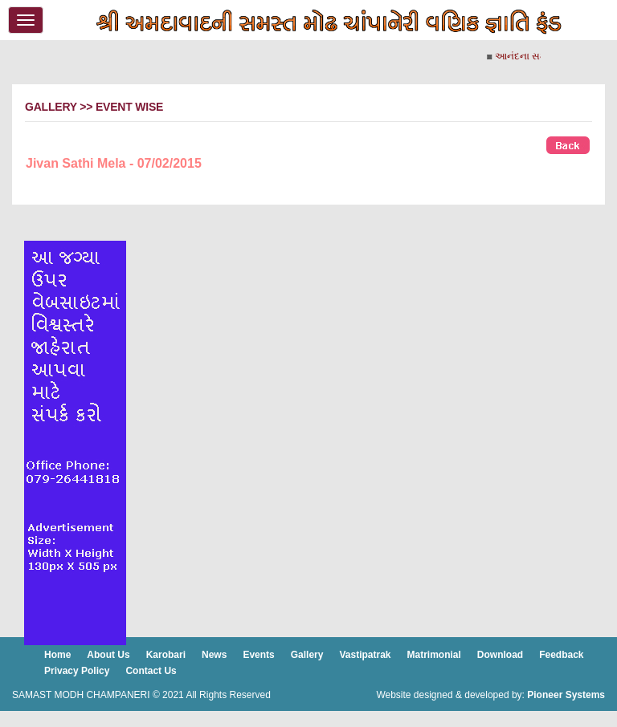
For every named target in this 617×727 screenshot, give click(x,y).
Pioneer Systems (566, 695)
